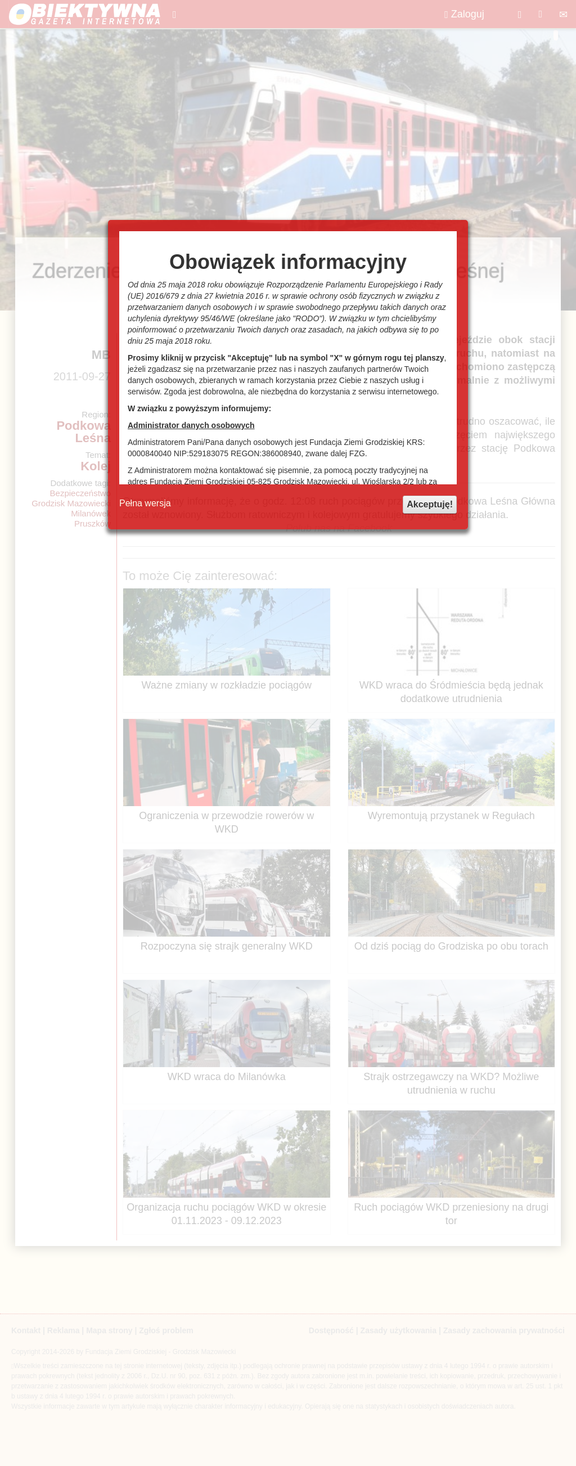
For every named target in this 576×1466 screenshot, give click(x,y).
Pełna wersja (145, 503)
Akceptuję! (430, 504)
